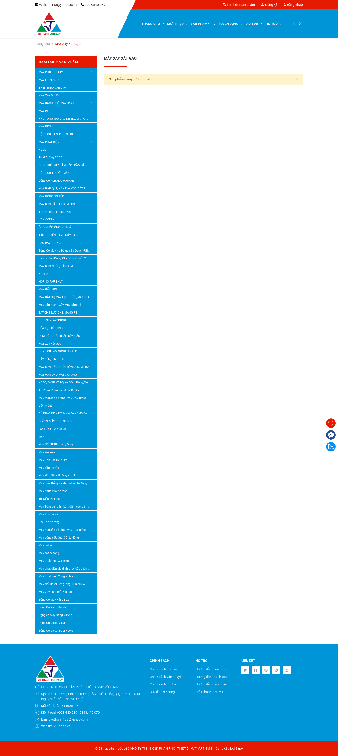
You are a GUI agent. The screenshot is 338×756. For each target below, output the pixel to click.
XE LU (42, 149)
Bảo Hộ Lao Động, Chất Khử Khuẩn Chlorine (66, 258)
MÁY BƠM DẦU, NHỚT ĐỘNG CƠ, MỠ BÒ (64, 367)
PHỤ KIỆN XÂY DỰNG (52, 320)
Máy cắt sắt (46, 545)
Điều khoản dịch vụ (209, 692)
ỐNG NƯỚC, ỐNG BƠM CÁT (56, 227)
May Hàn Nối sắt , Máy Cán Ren (59, 475)
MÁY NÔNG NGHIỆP (51, 196)
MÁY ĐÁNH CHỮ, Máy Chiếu (56, 103)
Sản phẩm (201, 23)
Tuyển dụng (228, 24)
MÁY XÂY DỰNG (49, 95)
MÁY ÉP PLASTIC (49, 80)
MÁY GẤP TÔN (48, 289)
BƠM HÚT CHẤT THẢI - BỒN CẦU (59, 336)
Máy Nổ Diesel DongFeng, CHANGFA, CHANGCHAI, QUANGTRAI (66, 584)
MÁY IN (43, 111)
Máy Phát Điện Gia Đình (54, 561)
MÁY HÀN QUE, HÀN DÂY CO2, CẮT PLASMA (66, 188)
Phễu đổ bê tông (49, 522)
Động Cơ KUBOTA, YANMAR (56, 180)
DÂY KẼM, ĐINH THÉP (52, 359)
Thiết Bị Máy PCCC (50, 157)
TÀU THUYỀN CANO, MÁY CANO (59, 235)
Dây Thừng (46, 405)
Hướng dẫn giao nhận (211, 684)
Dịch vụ (252, 24)
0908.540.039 (95, 5)
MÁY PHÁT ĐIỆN (49, 142)
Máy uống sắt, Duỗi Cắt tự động (59, 537)
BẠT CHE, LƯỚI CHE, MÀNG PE (58, 312)
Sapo (239, 748)
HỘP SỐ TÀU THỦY (51, 281)
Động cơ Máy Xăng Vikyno (55, 615)
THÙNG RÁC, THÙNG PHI (55, 211)
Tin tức (271, 24)
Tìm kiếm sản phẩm (239, 5)
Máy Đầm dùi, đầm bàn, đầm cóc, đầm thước (66, 506)
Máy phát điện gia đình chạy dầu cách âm (65, 568)
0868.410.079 (90, 712)
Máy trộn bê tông (49, 514)
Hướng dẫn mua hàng (211, 669)
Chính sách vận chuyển (166, 677)
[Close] (297, 79)
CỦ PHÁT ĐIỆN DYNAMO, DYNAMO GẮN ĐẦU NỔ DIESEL (66, 413)
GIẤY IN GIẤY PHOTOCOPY (55, 421)
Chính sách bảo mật (164, 669)
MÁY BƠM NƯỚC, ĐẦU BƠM (56, 266)
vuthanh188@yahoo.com (58, 5)
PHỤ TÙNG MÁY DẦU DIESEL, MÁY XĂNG (64, 118)
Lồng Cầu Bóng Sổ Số (52, 429)
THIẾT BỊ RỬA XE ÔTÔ (52, 87)
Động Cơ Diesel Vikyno (53, 623)
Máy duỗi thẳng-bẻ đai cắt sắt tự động (63, 483)
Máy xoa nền (47, 452)
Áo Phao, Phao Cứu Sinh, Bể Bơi (59, 390)
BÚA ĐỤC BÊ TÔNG (51, 328)
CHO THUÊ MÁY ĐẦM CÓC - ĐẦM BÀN (63, 165)
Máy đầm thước (49, 467)
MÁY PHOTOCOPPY (51, 72)
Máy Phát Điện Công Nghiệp (57, 576)
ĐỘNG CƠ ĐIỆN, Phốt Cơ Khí (56, 134)
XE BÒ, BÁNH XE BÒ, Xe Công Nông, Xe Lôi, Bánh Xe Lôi (66, 382)
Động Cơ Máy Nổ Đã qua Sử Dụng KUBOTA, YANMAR (66, 250)
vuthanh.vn (62, 726)
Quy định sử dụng (162, 692)
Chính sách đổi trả (163, 684)
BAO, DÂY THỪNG (50, 242)
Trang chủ (151, 24)
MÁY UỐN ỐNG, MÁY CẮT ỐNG (58, 374)
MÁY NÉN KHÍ (47, 126)
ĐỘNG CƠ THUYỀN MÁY (54, 173)
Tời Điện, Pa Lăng (50, 498)
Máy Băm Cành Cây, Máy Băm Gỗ (60, 305)
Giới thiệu (175, 24)
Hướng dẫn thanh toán (212, 677)
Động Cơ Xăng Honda (53, 607)
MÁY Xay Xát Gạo (50, 343)
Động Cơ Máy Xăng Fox (54, 599)
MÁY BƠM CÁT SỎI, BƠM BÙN (57, 204)
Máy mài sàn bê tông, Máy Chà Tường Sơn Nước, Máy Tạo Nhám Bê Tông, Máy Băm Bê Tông (66, 398)
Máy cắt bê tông (49, 553)
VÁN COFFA (46, 219)
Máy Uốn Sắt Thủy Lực (53, 460)
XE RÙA (43, 274)
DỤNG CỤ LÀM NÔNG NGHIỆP (58, 351)
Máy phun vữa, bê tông (53, 491)
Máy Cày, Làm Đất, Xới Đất (55, 592)
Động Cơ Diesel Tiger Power (56, 630)
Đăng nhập (293, 5)
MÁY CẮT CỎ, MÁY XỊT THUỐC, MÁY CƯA (64, 297)
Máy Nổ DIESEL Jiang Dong (56, 444)
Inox (41, 436)
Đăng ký (269, 5)
